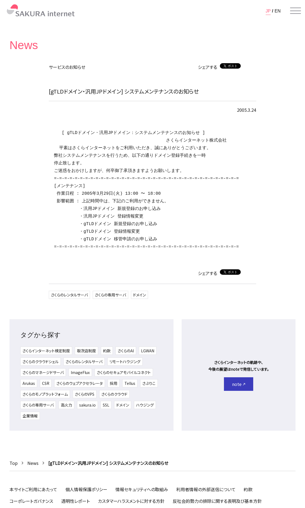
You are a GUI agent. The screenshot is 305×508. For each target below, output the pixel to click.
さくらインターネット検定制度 (46, 350)
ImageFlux (80, 372)
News (32, 463)
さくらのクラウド (114, 394)
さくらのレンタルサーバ (69, 295)
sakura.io (87, 405)
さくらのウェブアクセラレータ (79, 383)
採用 (113, 383)
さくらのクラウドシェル (41, 361)
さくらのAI (126, 350)
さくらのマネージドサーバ (43, 372)
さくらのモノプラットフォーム (45, 394)
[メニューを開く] (295, 10)
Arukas (29, 383)
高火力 (66, 405)
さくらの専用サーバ (110, 295)
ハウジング (145, 405)
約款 (107, 350)
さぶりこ (149, 383)
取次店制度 (86, 350)
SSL (106, 405)
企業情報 (30, 415)
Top (13, 463)
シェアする (207, 67)
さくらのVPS (84, 394)
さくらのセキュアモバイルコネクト (124, 372)
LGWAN (147, 350)
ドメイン (139, 295)
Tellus (129, 383)
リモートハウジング (125, 361)
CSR (45, 383)
